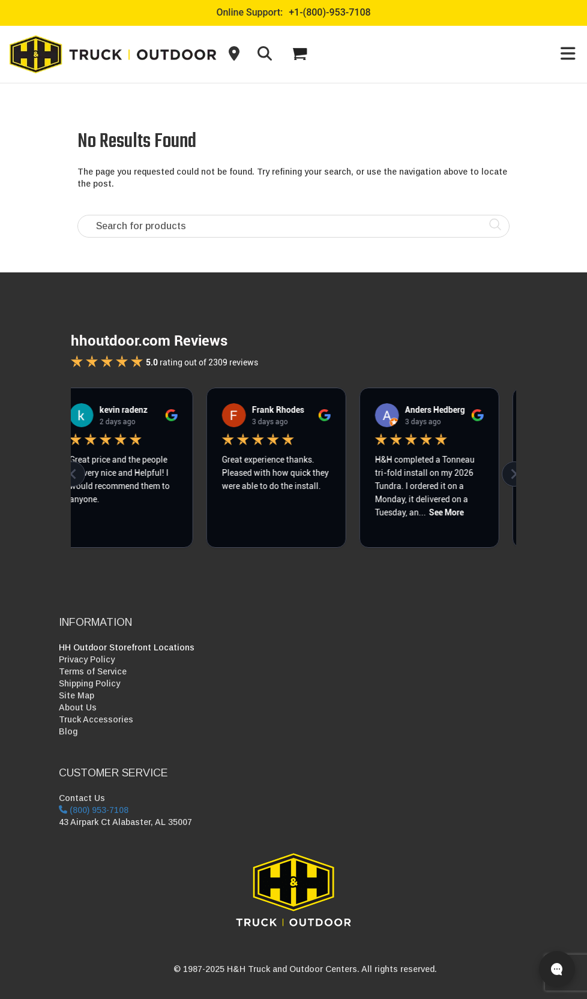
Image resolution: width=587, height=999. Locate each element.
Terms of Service (93, 671)
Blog (68, 731)
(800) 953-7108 (93, 810)
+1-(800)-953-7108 (329, 12)
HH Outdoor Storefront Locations (126, 647)
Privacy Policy (87, 659)
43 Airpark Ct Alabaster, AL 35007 (125, 822)
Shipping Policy (89, 683)
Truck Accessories (96, 719)
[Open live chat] (557, 969)
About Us (78, 707)
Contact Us (82, 798)
